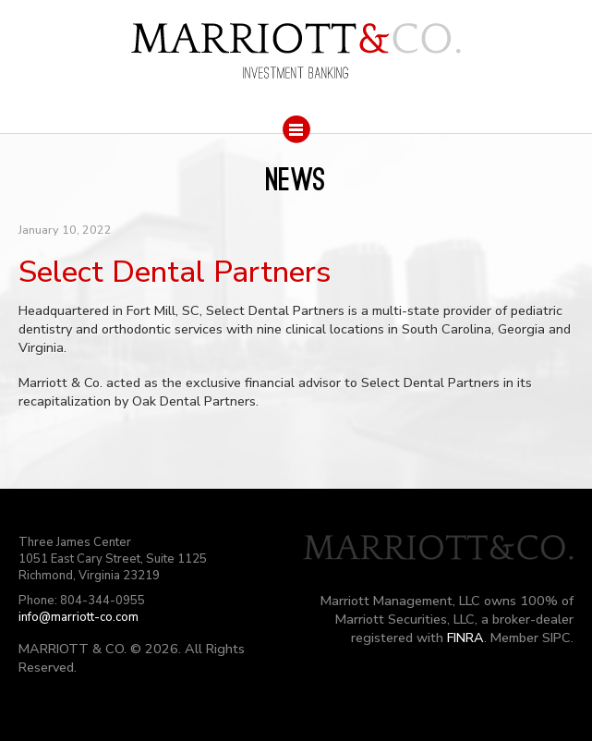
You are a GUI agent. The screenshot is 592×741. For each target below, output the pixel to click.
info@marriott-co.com (78, 617)
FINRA (465, 637)
